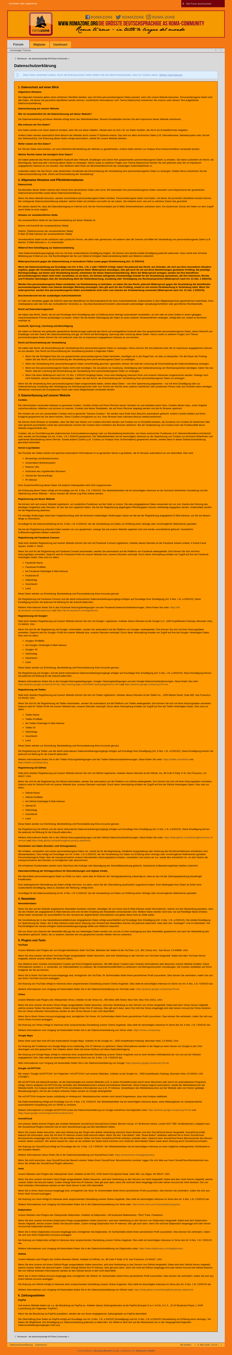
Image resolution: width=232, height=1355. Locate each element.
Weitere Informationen (170, 75)
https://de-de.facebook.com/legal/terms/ (77, 610)
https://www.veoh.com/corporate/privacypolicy (156, 1204)
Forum (18, 44)
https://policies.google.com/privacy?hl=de (146, 684)
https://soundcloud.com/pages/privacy (134, 1154)
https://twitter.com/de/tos (176, 759)
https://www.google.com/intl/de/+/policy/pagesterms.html (90, 684)
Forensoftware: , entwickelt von (116, 1350)
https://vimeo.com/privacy (147, 1030)
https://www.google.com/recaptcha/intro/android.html (45, 1113)
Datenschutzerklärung (21, 1344)
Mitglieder (39, 44)
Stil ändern (185, 1344)
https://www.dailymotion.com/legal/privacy (161, 1248)
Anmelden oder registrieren (23, 3)
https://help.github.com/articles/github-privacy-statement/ (61, 840)
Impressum (41, 1344)
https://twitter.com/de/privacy (33, 762)
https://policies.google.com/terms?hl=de (39, 684)
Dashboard (60, 44)
